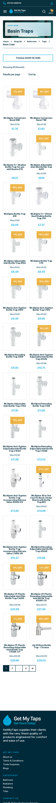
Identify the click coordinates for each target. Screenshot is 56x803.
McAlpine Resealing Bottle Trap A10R (14, 355)
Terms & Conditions (13, 760)
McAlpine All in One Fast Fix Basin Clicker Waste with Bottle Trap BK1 (41, 498)
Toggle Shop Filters (28, 58)
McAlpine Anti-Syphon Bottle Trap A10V (14, 309)
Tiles (5, 791)
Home (6, 41)
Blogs (6, 768)
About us (7, 757)
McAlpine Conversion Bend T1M (41, 119)
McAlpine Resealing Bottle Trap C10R (41, 404)
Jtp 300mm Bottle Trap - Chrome (41, 646)
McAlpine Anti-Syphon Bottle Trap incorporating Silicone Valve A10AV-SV (14, 498)
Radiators (8, 783)
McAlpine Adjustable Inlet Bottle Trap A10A (15, 262)
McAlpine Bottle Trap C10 (41, 262)
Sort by (32, 74)
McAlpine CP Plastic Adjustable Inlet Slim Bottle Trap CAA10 (14, 596)
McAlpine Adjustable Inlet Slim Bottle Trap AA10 (41, 167)
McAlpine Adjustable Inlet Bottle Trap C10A (15, 404)
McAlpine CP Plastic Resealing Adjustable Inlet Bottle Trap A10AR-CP (41, 597)
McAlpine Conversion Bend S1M (15, 119)
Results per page (11, 74)
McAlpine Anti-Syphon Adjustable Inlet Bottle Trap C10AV (14, 448)
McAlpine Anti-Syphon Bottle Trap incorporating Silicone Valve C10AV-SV (14, 550)
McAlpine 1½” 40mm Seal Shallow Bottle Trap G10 (41, 216)
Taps (44, 41)
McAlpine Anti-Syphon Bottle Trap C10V (41, 309)
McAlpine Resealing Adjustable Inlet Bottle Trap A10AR (41, 549)
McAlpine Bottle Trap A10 (15, 215)
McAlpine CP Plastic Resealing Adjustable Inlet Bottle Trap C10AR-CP (15, 648)
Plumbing (8, 787)
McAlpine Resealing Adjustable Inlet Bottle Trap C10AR (41, 448)
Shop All (18, 41)
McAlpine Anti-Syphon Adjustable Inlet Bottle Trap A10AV (41, 356)
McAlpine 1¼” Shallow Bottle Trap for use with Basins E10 (14, 167)
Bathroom (32, 41)
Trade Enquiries (11, 764)
